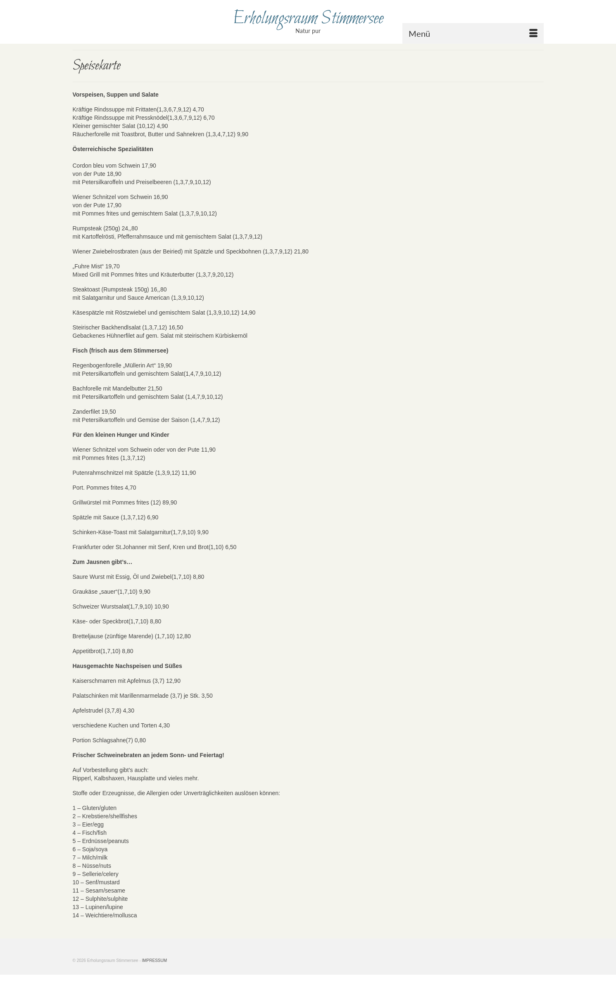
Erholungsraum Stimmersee (308, 18)
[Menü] (473, 33)
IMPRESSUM (154, 960)
